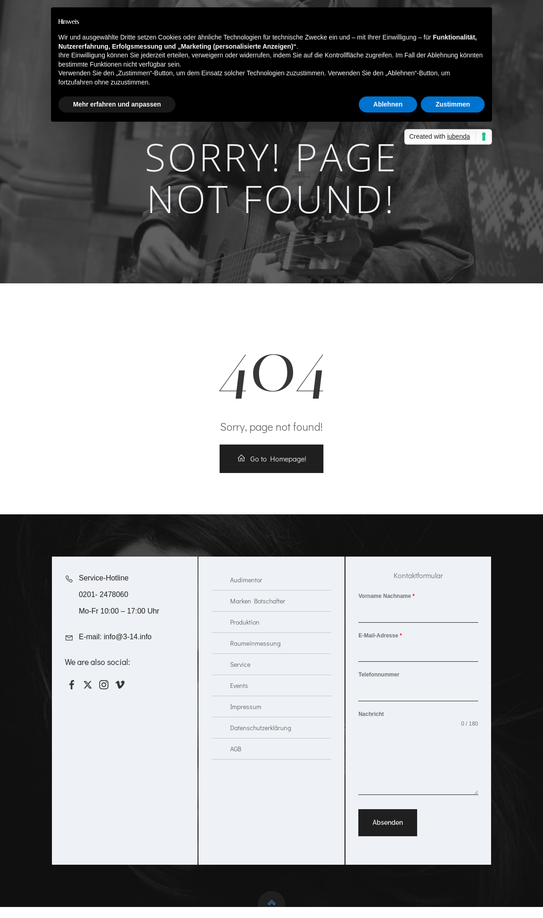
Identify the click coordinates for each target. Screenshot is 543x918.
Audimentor (246, 589)
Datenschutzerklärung (260, 737)
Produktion (245, 631)
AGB (235, 758)
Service (240, 674)
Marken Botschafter (257, 610)
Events (239, 695)
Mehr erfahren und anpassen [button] (117, 104)
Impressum (245, 716)
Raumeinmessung (255, 652)
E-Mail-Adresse (380, 645)
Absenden (388, 832)
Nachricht (371, 724)
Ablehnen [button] (388, 104)
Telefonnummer (379, 684)
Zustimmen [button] (453, 104)
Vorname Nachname (387, 605)
